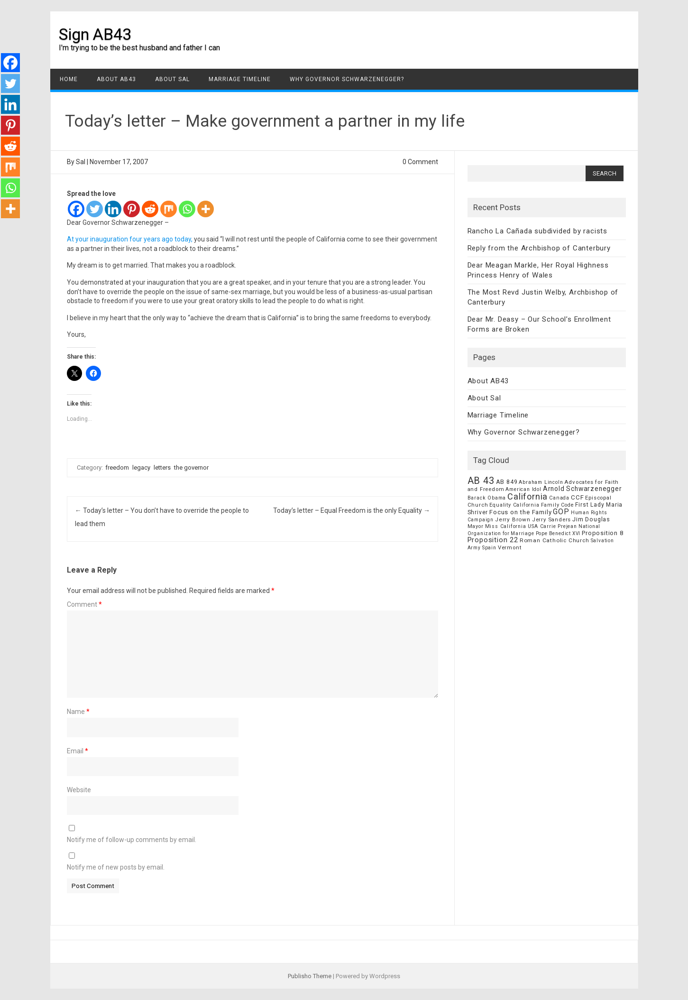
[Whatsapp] (187, 209)
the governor (191, 467)
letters (162, 467)
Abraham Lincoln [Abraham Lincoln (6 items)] (541, 482)
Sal (80, 162)
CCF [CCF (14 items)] (577, 497)
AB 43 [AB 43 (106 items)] (481, 480)
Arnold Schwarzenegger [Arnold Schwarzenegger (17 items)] (582, 488)
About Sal (172, 79)
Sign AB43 (95, 34)
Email (77, 751)
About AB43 (116, 79)
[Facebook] (76, 209)
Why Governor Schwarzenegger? (347, 79)
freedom (117, 467)
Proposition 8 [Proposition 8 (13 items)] (602, 533)
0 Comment (420, 162)
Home (69, 79)
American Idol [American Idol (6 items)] (523, 489)
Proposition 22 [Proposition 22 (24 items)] (493, 540)
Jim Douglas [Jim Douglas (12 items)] (591, 519)
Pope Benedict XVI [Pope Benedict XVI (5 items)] (558, 533)
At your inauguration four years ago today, (130, 239)
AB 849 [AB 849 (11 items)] (507, 481)
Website (79, 790)
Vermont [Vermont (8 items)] (510, 547)
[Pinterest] (131, 209)
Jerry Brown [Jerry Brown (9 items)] (513, 519)
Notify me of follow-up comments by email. (131, 839)
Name (78, 711)
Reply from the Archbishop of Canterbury (539, 248)
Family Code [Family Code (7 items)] (557, 505)
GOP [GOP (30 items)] (561, 511)
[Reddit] (150, 209)
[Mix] (168, 209)
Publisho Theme (309, 976)
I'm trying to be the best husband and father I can (139, 47)
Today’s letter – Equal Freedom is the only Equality (351, 510)
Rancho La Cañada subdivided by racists (537, 231)
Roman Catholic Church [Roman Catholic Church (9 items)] (554, 540)
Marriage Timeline (240, 79)
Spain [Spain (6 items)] (489, 548)
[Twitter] (94, 209)
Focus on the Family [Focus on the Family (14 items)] (520, 512)
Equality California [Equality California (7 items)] (514, 505)
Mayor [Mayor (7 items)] (476, 526)
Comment (84, 604)
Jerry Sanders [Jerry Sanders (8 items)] (551, 519)
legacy (141, 467)
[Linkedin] (113, 209)
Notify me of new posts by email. (116, 867)
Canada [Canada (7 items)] (559, 498)
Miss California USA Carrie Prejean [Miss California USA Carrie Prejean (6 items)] (531, 526)
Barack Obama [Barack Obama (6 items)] (487, 498)
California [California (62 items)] (527, 496)
